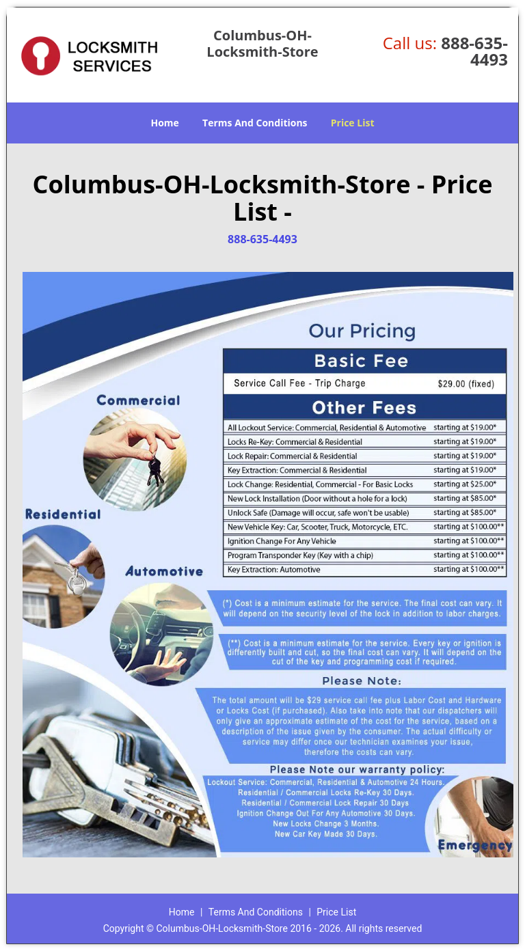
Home (164, 122)
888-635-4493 (474, 50)
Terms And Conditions (255, 122)
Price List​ (336, 912)
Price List (353, 122)
